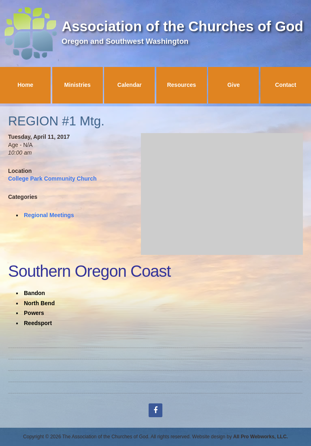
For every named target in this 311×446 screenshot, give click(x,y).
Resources (181, 85)
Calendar (129, 85)
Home (25, 85)
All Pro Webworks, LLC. (260, 437)
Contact (285, 85)
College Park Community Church (52, 178)
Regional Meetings (49, 215)
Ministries (77, 85)
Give (234, 85)
